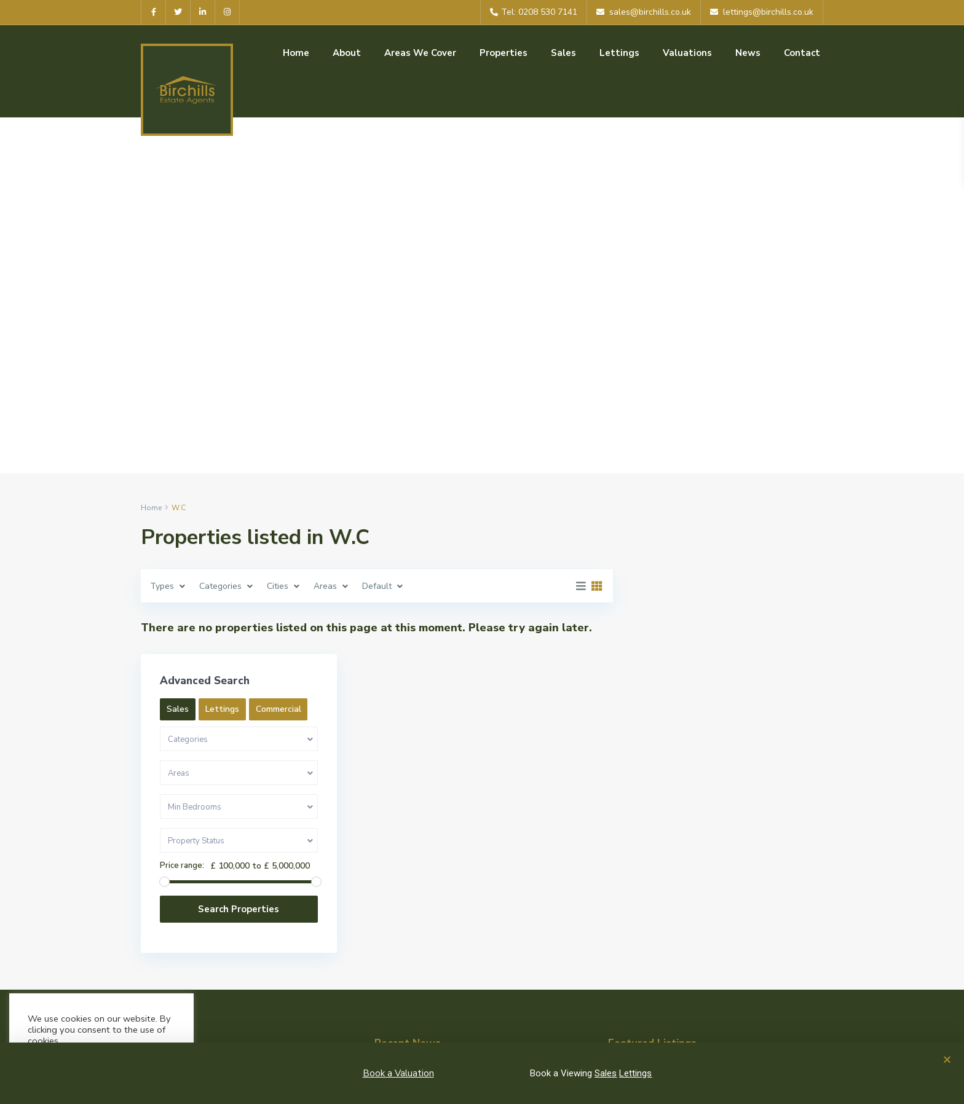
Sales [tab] (668, 579)
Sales (563, 53)
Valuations (687, 53)
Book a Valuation (398, 1073)
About (347, 53)
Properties (503, 53)
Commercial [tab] (769, 579)
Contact (802, 53)
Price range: (672, 735)
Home (296, 53)
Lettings (619, 53)
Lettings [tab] (713, 579)
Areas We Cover (420, 53)
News (748, 53)
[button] (947, 1059)
